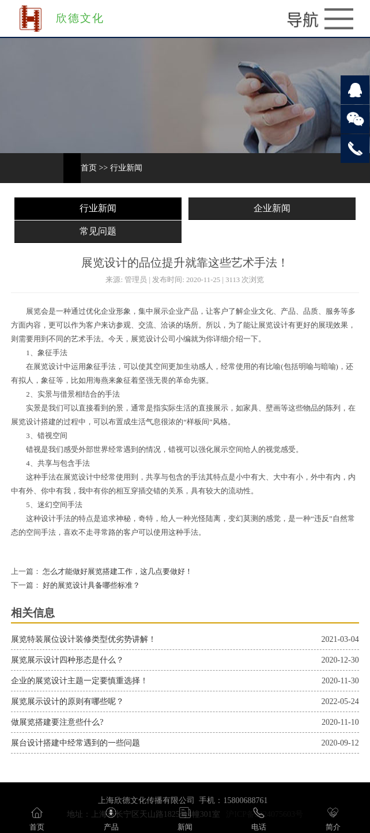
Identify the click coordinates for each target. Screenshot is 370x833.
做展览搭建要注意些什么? (57, 722)
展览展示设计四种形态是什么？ (67, 660)
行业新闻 (126, 167)
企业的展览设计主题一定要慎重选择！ (79, 680)
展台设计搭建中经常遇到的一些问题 (75, 743)
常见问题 (98, 231)
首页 (89, 167)
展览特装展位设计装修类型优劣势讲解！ (83, 639)
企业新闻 (272, 208)
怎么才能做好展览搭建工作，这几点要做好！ (116, 572)
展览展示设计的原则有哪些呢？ (67, 701)
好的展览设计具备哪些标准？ (90, 585)
